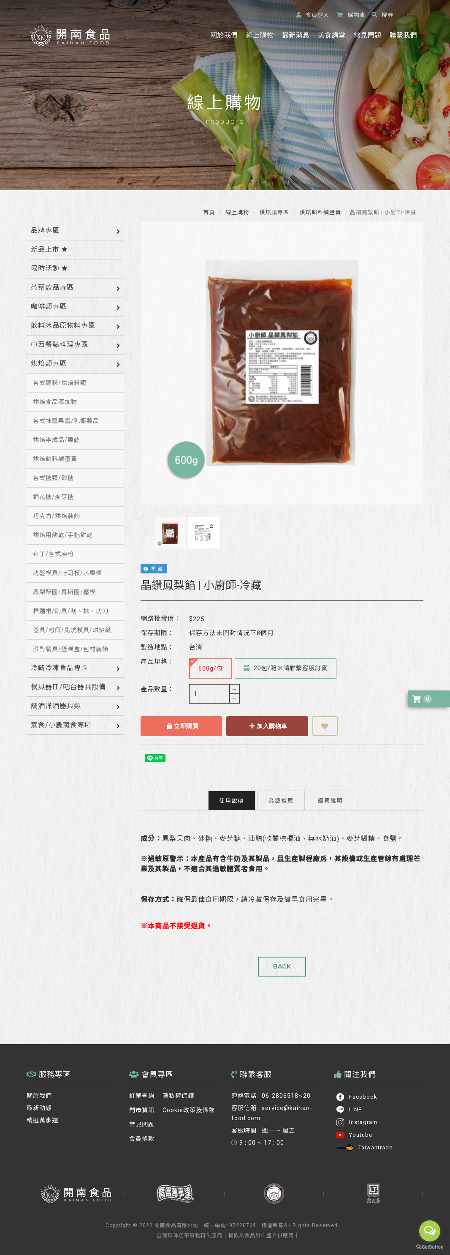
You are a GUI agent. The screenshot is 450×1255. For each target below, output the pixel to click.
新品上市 (49, 250)
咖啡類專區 (49, 307)
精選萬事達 (42, 1120)
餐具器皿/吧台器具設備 (68, 687)
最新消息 (295, 35)
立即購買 (182, 726)
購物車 (351, 15)
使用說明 (231, 800)
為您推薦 (281, 800)
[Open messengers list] (429, 1230)
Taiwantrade (364, 1147)
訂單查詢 (142, 1095)
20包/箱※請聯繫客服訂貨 (286, 668)
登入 (312, 15)
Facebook (356, 1097)
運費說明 (330, 800)
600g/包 (206, 665)
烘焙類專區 (273, 212)
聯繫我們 (403, 35)
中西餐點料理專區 (59, 345)
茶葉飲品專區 (52, 288)
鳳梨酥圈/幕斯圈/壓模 (64, 592)
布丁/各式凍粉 (53, 554)
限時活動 (49, 269)
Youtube (354, 1135)
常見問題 (367, 35)
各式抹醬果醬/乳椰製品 (66, 420)
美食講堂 (331, 35)
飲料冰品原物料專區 (63, 326)
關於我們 (224, 35)
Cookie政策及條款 (189, 1110)
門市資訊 (142, 1110)
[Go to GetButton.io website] (429, 1246)
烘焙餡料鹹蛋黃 (319, 212)
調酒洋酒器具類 (56, 706)
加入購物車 (268, 726)
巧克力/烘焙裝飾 (56, 516)
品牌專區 (45, 230)
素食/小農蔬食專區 (61, 725)
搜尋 (382, 15)
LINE (349, 1109)
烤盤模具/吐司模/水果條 (67, 573)
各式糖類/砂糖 (53, 478)
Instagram (356, 1122)
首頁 (209, 212)
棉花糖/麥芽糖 (53, 497)
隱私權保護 (178, 1095)
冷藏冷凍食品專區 (59, 668)
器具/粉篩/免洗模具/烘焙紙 (72, 630)
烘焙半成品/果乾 (56, 440)
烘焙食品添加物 (55, 401)
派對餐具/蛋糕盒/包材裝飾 (70, 649)
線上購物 (260, 35)
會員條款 (142, 1138)
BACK (282, 966)
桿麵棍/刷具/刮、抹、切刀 (70, 611)
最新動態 (39, 1108)
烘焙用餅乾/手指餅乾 (63, 535)
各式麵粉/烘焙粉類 (60, 382)
